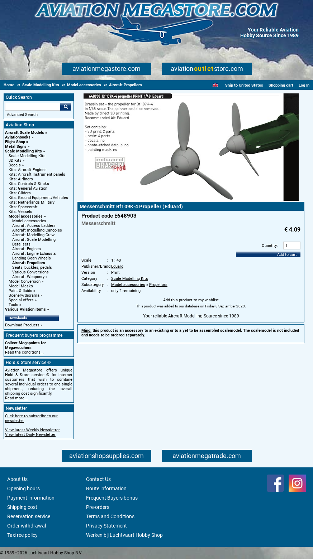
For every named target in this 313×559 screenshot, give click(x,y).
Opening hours (23, 488)
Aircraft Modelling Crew (33, 235)
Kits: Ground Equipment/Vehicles (38, 197)
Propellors (158, 284)
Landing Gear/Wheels (31, 258)
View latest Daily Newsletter (30, 434)
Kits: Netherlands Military (31, 202)
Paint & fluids (20, 290)
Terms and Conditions (110, 516)
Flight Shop (15, 142)
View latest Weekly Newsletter (32, 430)
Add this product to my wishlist (191, 300)
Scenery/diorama (24, 295)
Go (65, 107)
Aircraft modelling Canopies (37, 230)
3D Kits (15, 160)
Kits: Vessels (20, 211)
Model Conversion (25, 281)
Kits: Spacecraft (23, 207)
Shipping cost (22, 507)
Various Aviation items (25, 309)
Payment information (30, 498)
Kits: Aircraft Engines (28, 169)
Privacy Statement (106, 526)
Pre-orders (97, 507)
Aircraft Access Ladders (34, 225)
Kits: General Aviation (28, 188)
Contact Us (98, 479)
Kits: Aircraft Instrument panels (37, 174)
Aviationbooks (17, 137)
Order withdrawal (26, 526)
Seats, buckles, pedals (32, 267)
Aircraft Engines (26, 249)
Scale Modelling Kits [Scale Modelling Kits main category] (27, 156)
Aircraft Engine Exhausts (34, 253)
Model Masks (21, 286)
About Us (17, 479)
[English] (215, 85)
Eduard (117, 266)
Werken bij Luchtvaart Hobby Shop (124, 535)
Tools (13, 304)
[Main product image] (191, 199)
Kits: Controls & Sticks (29, 183)
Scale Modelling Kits (23, 151)
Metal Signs (16, 146)
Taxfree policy (22, 535)
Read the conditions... (24, 352)
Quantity (269, 245)
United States (251, 85)
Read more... (16, 398)
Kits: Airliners (21, 179)
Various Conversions (30, 272)
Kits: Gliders (20, 193)
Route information (106, 488)
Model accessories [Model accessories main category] (29, 221)
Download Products (22, 325)
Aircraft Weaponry (28, 276)
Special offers (21, 300)
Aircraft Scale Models (24, 132)
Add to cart (287, 254)
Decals (15, 165)
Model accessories (26, 216)
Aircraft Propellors (28, 263)
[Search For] (32, 107)
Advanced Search (22, 114)
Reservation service (28, 516)
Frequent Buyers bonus (112, 498)
